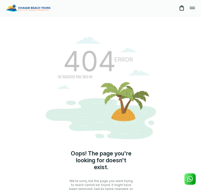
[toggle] (192, 8)
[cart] (182, 8)
